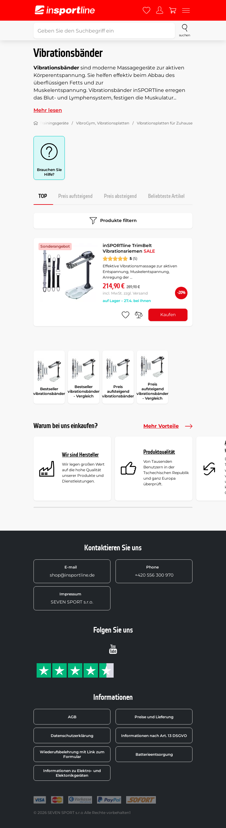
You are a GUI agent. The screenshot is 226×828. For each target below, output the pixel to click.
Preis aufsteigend (75, 196)
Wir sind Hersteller (80, 454)
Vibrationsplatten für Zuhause (165, 123)
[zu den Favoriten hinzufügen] (125, 315)
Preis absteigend (120, 196)
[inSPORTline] (65, 10)
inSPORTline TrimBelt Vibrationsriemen (129, 248)
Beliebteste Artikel (166, 196)
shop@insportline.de (72, 571)
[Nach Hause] (35, 123)
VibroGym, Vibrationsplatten (102, 123)
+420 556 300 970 (154, 571)
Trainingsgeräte (54, 123)
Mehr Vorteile (168, 426)
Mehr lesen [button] (47, 110)
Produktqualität (159, 452)
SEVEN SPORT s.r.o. (72, 598)
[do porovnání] (138, 315)
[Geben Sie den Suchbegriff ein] (104, 30)
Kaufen (168, 314)
